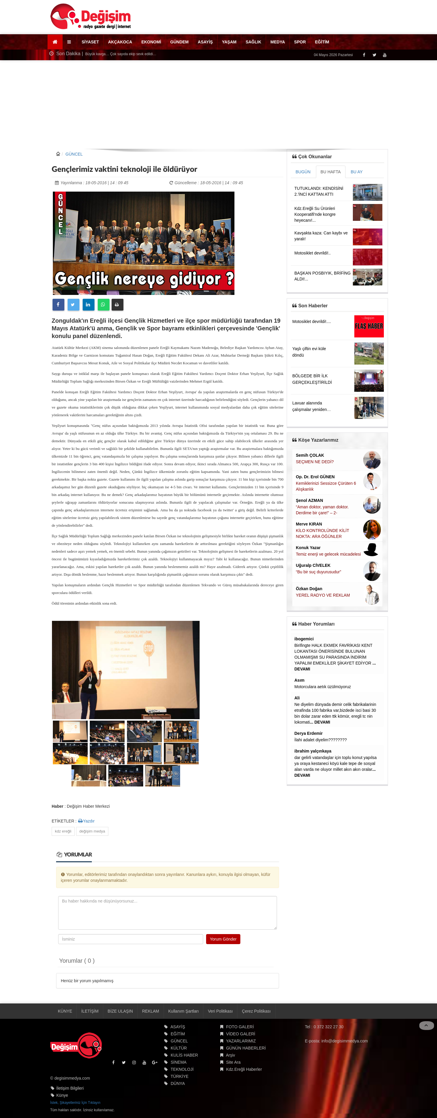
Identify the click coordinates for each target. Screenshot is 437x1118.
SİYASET (90, 42)
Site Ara (233, 1062)
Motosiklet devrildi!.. (312, 253)
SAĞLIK (253, 42)
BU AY (357, 171)
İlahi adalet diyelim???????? (320, 739)
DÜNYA (178, 1083)
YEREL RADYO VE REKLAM (323, 595)
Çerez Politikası (256, 1011)
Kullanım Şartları (183, 1011)
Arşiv (230, 1055)
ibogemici (304, 638)
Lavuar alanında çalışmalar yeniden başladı (309, 409)
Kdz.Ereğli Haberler (244, 1069)
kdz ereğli (63, 831)
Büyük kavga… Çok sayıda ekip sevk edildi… (120, 54)
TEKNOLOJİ (182, 1069)
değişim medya (92, 831)
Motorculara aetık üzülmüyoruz (322, 686)
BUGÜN (303, 171)
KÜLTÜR (179, 1048)
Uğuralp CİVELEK (313, 565)
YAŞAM (229, 42)
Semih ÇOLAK (310, 455)
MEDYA (277, 42)
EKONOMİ (151, 42)
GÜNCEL (74, 154)
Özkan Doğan (309, 588)
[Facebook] (364, 55)
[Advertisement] (218, 104)
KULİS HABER (184, 1055)
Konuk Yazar (308, 547)
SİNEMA (179, 1062)
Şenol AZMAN (309, 500)
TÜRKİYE (180, 1076)
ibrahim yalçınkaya (312, 751)
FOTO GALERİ (240, 1026)
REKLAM (150, 1011)
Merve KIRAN (309, 524)
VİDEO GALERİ (240, 1034)
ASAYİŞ (205, 42)
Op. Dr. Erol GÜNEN (315, 476)
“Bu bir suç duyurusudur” (318, 571)
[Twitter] (374, 55)
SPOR (300, 42)
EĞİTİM (322, 42)
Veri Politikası (220, 1011)
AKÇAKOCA (120, 42)
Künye (62, 1095)
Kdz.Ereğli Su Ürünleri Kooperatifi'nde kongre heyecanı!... (315, 214)
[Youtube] (384, 55)
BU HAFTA (331, 171)
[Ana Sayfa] (55, 42)
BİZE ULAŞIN (120, 1011)
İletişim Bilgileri (70, 1088)
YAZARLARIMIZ (241, 1041)
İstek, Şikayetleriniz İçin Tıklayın (75, 1103)
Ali (297, 698)
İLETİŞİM (89, 1011)
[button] (70, 42)
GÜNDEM (179, 42)
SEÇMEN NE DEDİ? (315, 461)
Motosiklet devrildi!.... (311, 321)
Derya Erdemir (308, 733)
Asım (299, 680)
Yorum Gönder (223, 939)
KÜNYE (65, 1011)
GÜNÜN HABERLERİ (246, 1048)
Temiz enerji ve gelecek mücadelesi (328, 554)
